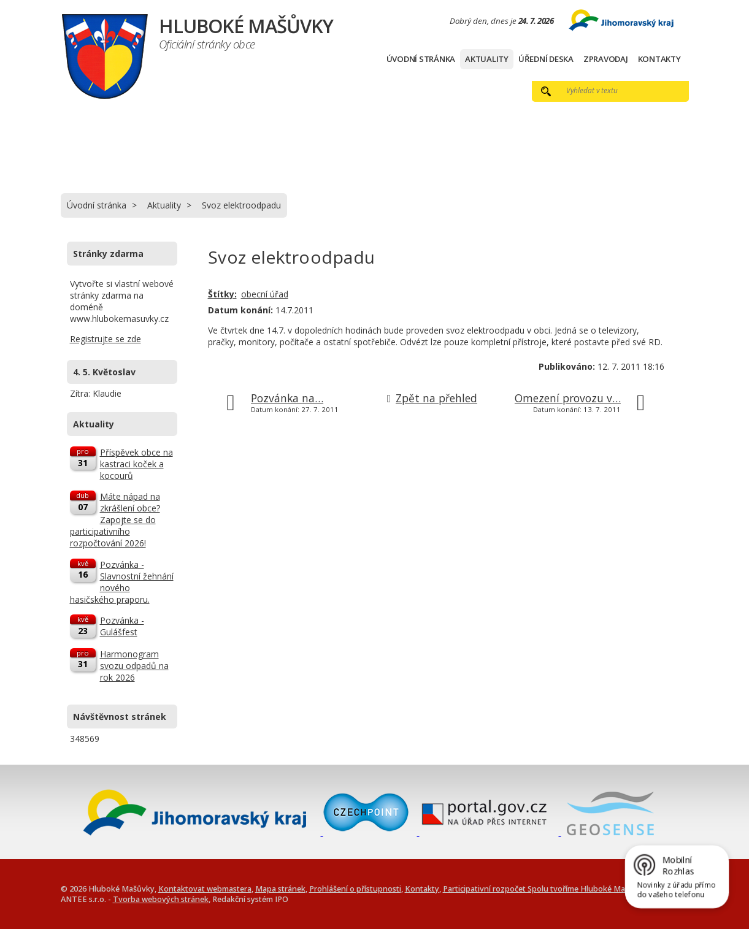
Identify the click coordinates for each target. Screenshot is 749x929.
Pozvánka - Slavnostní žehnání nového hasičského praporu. (122, 582)
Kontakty (659, 58)
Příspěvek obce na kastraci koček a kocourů (136, 463)
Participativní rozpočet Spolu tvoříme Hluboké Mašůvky (545, 889)
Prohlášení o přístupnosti (355, 889)
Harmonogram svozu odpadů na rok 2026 (134, 665)
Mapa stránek (280, 889)
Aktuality (487, 58)
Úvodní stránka (421, 58)
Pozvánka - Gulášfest (122, 626)
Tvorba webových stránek (161, 899)
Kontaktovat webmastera (205, 889)
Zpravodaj (605, 58)
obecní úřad (264, 294)
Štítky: (222, 294)
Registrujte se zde (105, 339)
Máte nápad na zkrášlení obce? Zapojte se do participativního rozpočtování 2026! (115, 520)
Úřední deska (546, 58)
